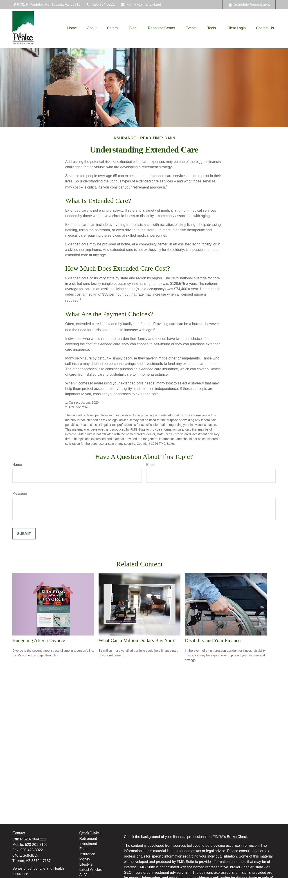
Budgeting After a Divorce (38, 640)
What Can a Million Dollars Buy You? (137, 640)
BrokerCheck (237, 837)
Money (84, 859)
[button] (72, 28)
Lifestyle (86, 864)
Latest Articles (90, 869)
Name (17, 465)
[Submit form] (24, 533)
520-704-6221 (100, 4)
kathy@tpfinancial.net (140, 4)
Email (150, 465)
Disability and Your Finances (213, 640)
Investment (88, 844)
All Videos (87, 875)
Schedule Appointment (249, 4)
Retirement (88, 838)
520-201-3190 (36, 845)
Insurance (87, 854)
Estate (84, 849)
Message (19, 493)
